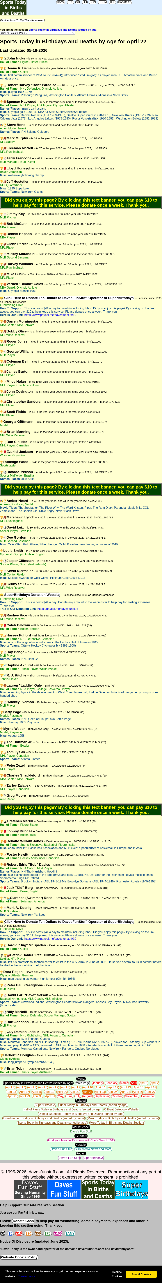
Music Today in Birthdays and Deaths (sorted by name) (123, 1118)
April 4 (21, 1087)
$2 (3, 1233)
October (117, 1096)
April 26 (138, 1091)
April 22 (87, 1091)
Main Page (83, 1083)
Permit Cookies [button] (141, 1274)
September (102, 1096)
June (69, 1096)
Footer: (81, 1153)
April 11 (101, 1087)
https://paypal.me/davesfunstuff (58, 608)
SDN (93, 2)
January (97, 1083)
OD (85, 2)
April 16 (12, 1091)
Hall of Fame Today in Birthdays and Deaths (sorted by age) (63, 1109)
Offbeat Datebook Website (121, 1109)
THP (112, 2)
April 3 (10, 1087)
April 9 (76, 1087)
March (124, 1083)
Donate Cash (23, 1221)
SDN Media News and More (93, 1149)
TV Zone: (81, 1135)
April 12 (113, 1087)
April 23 (100, 1091)
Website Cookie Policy (19, 1257)
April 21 (75, 1091)
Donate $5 (125, 2)
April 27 (150, 1091)
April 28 (12, 1096)
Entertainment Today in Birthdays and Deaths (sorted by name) (44, 1118)
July (77, 1096)
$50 (38, 1233)
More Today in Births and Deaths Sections (117, 1122)
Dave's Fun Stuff (81, 1131)
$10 (19, 1233)
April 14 (138, 1087)
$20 (28, 1233)
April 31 (50, 1096)
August (87, 1096)
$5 (10, 1233)
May (60, 1096)
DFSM (103, 2)
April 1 (143, 1083)
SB (78, 2)
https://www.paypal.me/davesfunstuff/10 (50, 314)
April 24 (113, 1091)
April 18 (37, 1091)
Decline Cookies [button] (117, 1274)
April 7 (54, 1087)
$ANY (70, 1233)
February (111, 1083)
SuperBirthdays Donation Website (32, 595)
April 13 (126, 1087)
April (134, 1083)
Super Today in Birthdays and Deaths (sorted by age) (92, 1105)
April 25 (125, 1091)
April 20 (62, 1091)
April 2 (154, 1083)
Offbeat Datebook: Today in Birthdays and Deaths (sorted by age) (81, 1113)
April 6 (43, 1087)
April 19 (49, 1091)
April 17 (24, 1091)
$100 (58, 1233)
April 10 (88, 1087)
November (131, 1096)
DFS (70, 2)
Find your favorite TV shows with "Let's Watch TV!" (81, 1140)
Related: (81, 1100)
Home (61, 2)
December (148, 1096)
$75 (47, 1233)
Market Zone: (81, 1127)
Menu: (81, 1078)
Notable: (81, 1144)
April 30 (37, 1096)
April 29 (25, 1096)
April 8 (65, 1087)
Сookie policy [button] (26, 1276)
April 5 (32, 1087)
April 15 (151, 1087)
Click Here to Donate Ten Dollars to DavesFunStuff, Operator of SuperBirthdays (69, 298)
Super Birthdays (45, 1105)
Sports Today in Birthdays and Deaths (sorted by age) (63, 29)
